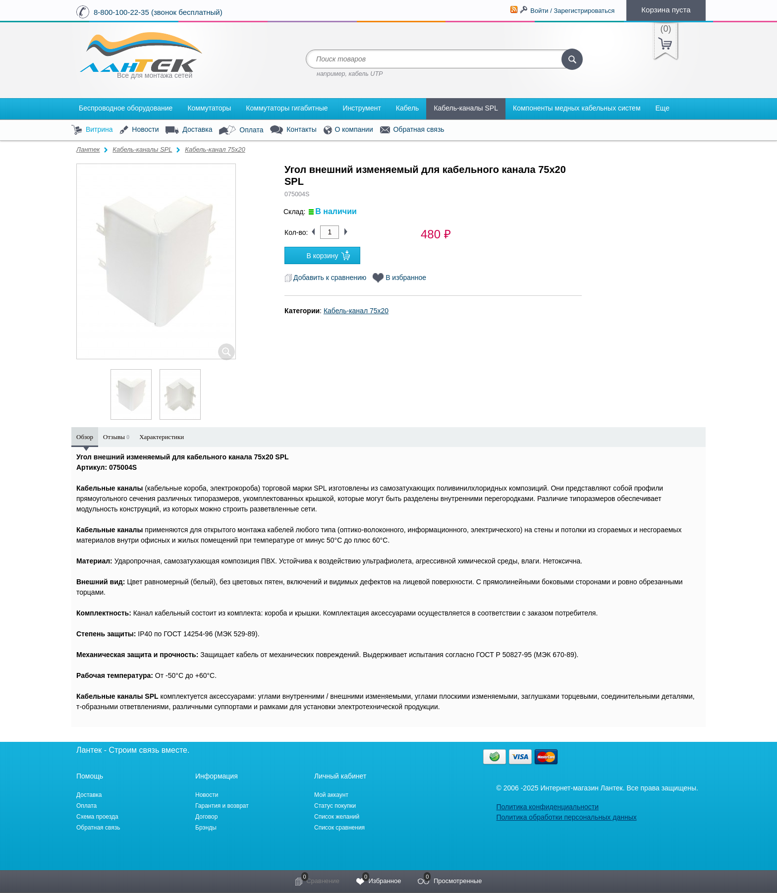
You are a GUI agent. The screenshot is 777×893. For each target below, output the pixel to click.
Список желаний (336, 816)
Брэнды (206, 827)
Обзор (84, 437)
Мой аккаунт (331, 794)
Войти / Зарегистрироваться (572, 10)
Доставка (189, 130)
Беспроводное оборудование (125, 108)
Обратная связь (412, 130)
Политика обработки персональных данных (566, 817)
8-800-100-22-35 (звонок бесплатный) (158, 12)
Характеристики (161, 437)
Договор (206, 816)
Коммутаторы (209, 108)
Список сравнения (339, 827)
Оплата (241, 130)
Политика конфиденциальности (547, 807)
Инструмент (362, 108)
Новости (139, 130)
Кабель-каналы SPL (466, 108)
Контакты (293, 130)
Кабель (407, 108)
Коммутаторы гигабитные (287, 108)
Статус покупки (335, 805)
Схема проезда (97, 816)
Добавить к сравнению (325, 277)
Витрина (92, 130)
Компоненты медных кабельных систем (577, 108)
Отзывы (116, 437)
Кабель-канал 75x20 (215, 149)
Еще (663, 108)
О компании (348, 130)
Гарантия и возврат (222, 805)
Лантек (88, 149)
